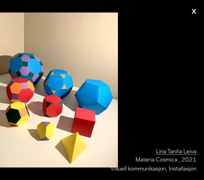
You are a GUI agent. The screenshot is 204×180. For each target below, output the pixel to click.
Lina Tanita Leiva (176, 150)
